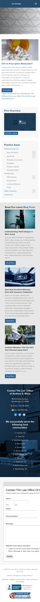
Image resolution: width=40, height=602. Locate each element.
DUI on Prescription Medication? (17, 63)
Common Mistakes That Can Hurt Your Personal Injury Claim (19, 348)
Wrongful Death (13, 170)
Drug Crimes (11, 181)
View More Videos (11, 133)
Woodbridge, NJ (21, 469)
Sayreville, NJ (21, 462)
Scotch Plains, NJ (21, 465)
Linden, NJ (21, 447)
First (7, 505)
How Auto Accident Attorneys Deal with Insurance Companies (19, 290)
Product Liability (13, 167)
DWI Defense (12, 177)
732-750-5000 (16, 4)
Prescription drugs (28, 96)
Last (15, 505)
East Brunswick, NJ (21, 440)
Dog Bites (10, 163)
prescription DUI (8, 99)
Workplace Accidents (15, 160)
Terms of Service (31, 579)
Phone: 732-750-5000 (21, 406)
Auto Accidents (12, 152)
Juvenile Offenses (13, 184)
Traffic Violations (10, 191)
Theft (9, 187)
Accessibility (20, 582)
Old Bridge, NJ (21, 451)
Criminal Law (9, 173)
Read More (7, 90)
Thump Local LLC (27, 575)
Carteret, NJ (21, 433)
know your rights (15, 96)
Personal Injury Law (11, 149)
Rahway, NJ (21, 458)
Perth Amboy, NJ (21, 455)
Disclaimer (5, 579)
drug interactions (13, 93)
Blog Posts (29, 207)
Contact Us (8, 195)
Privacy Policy (20, 579)
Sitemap (12, 579)
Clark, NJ (21, 436)
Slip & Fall (10, 156)
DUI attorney (25, 93)
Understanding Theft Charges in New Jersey (19, 232)
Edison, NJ (21, 444)
